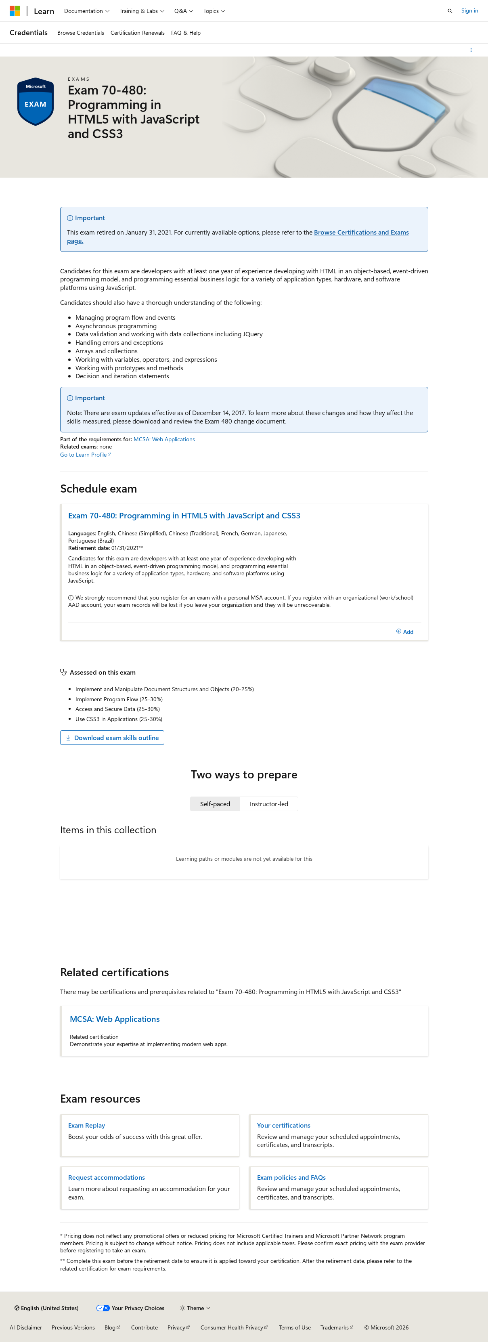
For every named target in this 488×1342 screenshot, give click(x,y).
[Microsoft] (15, 11)
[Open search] (450, 11)
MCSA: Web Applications (164, 439)
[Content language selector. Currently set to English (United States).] (47, 1308)
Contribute (144, 1327)
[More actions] (471, 50)
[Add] (405, 631)
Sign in (469, 10)
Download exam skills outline (112, 737)
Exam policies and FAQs (291, 1177)
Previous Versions (73, 1327)
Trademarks (334, 1327)
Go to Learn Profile (83, 454)
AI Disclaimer (26, 1327)
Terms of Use (295, 1327)
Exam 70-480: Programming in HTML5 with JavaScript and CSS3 (184, 515)
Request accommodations (106, 1177)
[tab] (215, 804)
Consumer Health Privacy (232, 1327)
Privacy (176, 1327)
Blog (110, 1327)
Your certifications (283, 1125)
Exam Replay (86, 1125)
